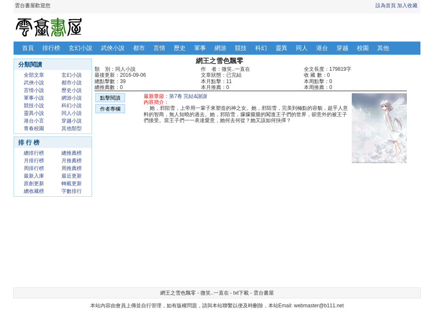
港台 (322, 48)
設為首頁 (386, 5)
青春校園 (34, 128)
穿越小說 (71, 121)
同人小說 (71, 113)
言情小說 (34, 90)
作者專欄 (110, 109)
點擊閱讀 (110, 98)
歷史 (180, 48)
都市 (139, 48)
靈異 (281, 48)
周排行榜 (34, 168)
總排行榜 (34, 153)
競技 (241, 48)
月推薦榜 (71, 161)
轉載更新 (71, 184)
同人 (302, 48)
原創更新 (34, 184)
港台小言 (34, 121)
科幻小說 (71, 106)
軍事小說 (34, 98)
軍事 (200, 48)
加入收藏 (407, 5)
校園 (363, 48)
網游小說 (71, 98)
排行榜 (51, 48)
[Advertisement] (179, 224)
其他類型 (71, 128)
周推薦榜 (71, 168)
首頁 (28, 48)
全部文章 (34, 75)
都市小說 (71, 83)
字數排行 (71, 191)
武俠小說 (113, 48)
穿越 (342, 48)
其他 (383, 48)
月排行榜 (34, 161)
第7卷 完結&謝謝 (188, 96)
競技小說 (34, 106)
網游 (220, 48)
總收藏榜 (34, 191)
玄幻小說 (80, 48)
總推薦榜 (71, 153)
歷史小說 (71, 90)
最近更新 (71, 176)
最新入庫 (34, 176)
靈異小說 (34, 113)
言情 (159, 48)
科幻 (261, 48)
